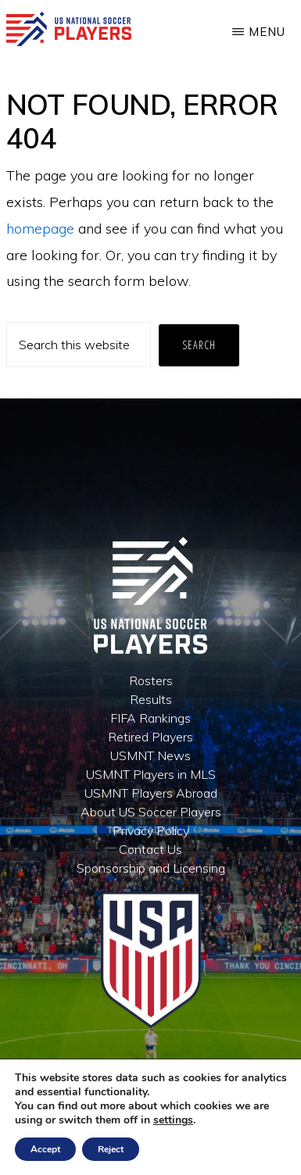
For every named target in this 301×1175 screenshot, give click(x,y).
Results (151, 699)
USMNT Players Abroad (150, 793)
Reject (111, 1149)
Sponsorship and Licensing (151, 868)
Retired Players (150, 737)
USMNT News (150, 755)
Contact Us (150, 849)
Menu (267, 31)
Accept (45, 1149)
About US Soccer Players (151, 812)
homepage (40, 229)
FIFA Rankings (150, 718)
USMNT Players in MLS (151, 774)
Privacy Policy (151, 830)
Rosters (151, 680)
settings (173, 1120)
